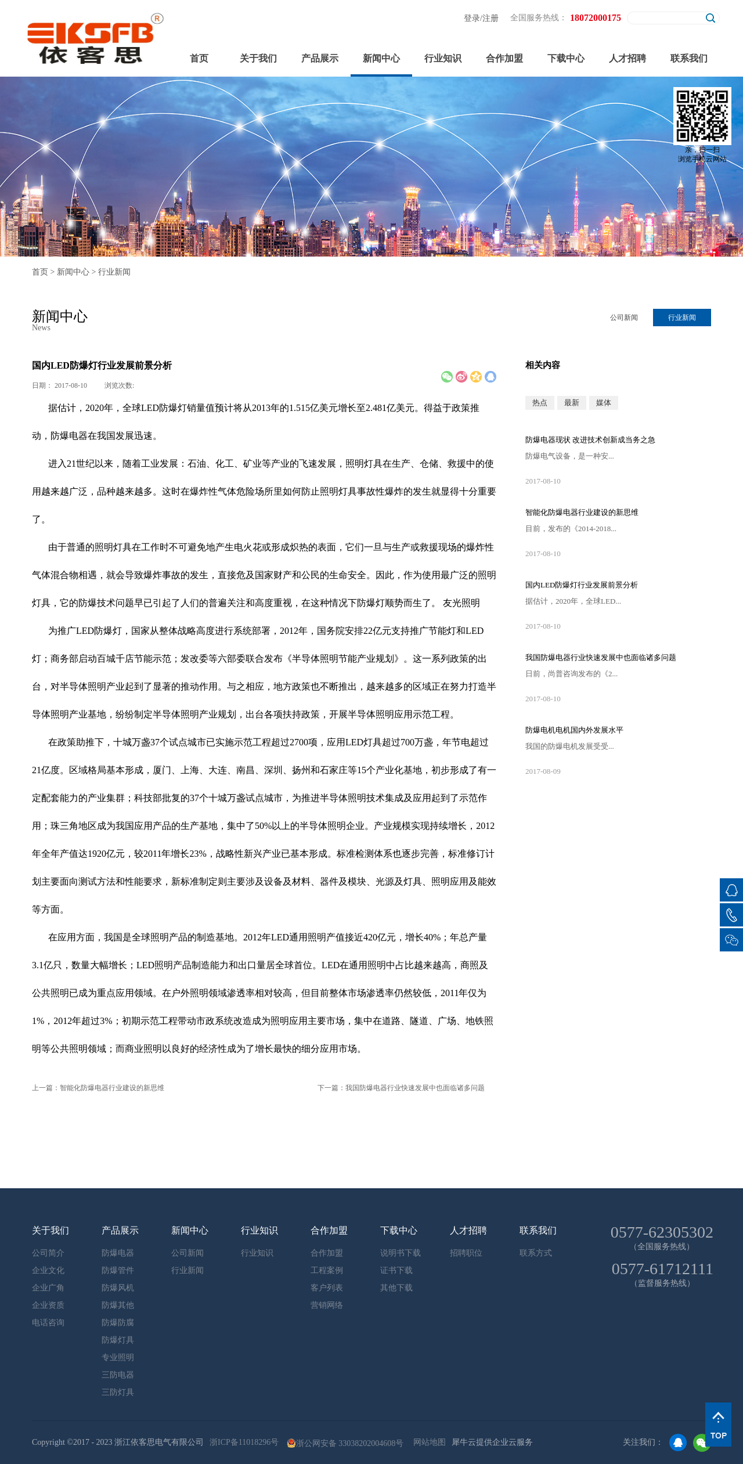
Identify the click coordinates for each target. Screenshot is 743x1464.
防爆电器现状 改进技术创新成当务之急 (590, 439)
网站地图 (427, 1442)
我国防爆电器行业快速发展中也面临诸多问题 (600, 657)
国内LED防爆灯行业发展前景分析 (581, 585)
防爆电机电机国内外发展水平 (574, 730)
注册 (490, 18)
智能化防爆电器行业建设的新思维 (582, 512)
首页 (199, 58)
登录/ (473, 18)
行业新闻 (114, 272)
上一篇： (98, 1088)
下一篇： (401, 1088)
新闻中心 (73, 272)
